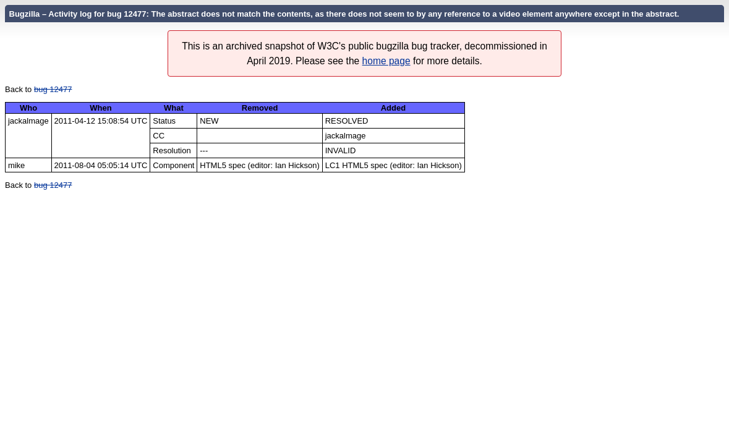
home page (386, 61)
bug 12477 (53, 89)
